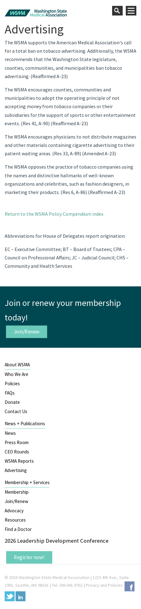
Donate (12, 402)
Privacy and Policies (104, 585)
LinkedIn (20, 596)
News (10, 433)
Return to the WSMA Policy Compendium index (54, 214)
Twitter (10, 596)
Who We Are (16, 374)
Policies (12, 383)
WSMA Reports (19, 461)
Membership (17, 492)
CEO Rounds (17, 452)
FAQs (10, 393)
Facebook (129, 586)
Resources (15, 520)
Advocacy (14, 511)
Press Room (17, 442)
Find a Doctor (18, 529)
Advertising (16, 470)
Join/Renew (27, 331)
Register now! (29, 557)
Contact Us (16, 411)
